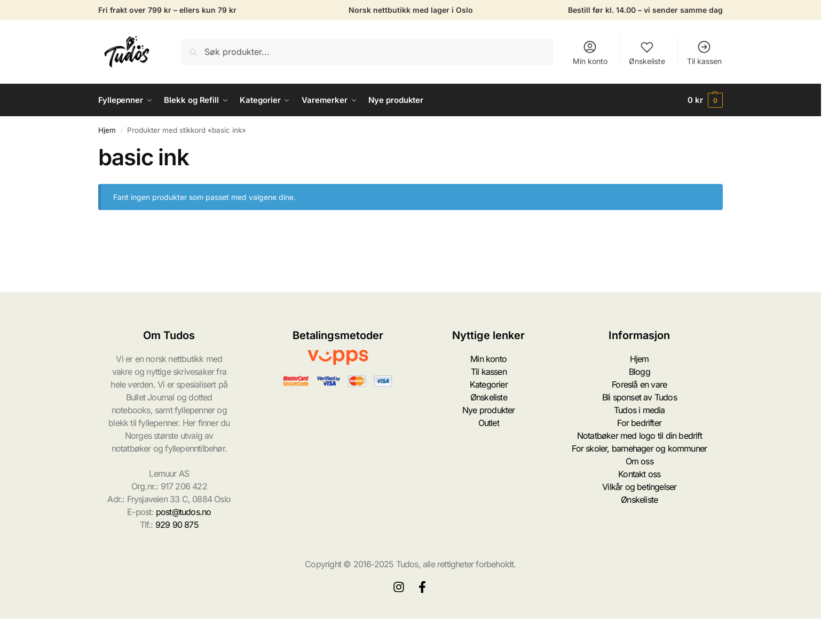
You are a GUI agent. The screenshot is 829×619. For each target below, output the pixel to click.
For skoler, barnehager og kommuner (639, 448)
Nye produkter (488, 410)
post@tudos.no (183, 512)
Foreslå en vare (639, 384)
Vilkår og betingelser (639, 486)
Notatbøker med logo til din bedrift (639, 435)
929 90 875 (177, 524)
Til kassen (704, 52)
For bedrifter (639, 422)
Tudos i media (639, 410)
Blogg (639, 371)
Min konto (590, 52)
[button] (705, 100)
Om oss (639, 461)
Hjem (107, 130)
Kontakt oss (639, 474)
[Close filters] (101, 233)
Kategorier (489, 384)
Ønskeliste (647, 52)
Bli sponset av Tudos (639, 397)
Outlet (488, 422)
